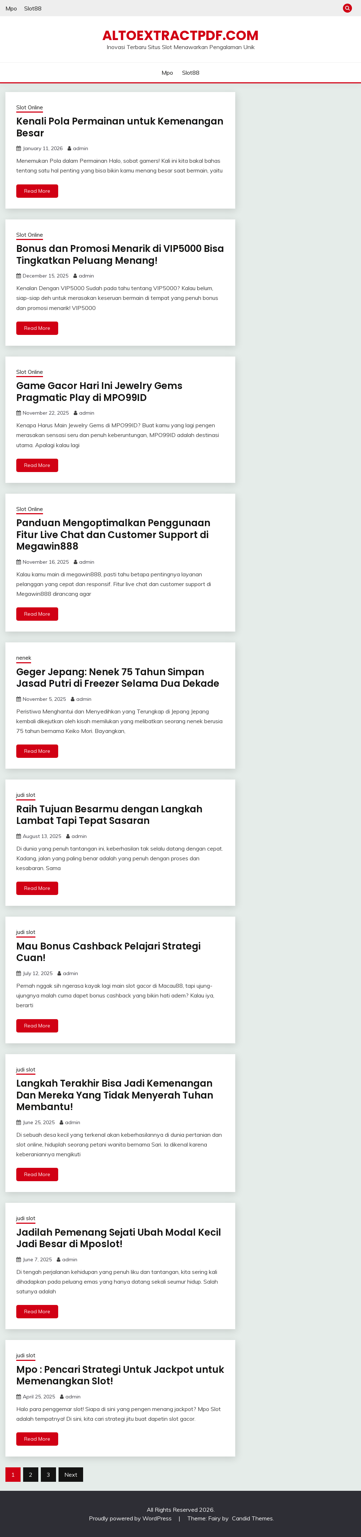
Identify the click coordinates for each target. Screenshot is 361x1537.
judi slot (25, 794)
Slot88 (33, 8)
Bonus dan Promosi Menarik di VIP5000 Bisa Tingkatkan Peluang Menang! (120, 254)
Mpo (11, 8)
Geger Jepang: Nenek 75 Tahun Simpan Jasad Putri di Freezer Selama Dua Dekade (117, 677)
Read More (37, 191)
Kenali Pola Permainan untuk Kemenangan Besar (119, 127)
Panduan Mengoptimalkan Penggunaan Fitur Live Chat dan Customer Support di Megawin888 (113, 534)
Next (70, 1474)
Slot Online (29, 107)
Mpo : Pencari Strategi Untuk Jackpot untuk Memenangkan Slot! (120, 1375)
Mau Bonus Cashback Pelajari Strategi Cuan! (108, 952)
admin (80, 148)
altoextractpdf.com (180, 35)
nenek (23, 657)
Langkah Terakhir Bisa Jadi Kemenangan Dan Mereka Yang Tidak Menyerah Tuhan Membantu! (114, 1095)
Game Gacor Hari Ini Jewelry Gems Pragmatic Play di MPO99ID (99, 391)
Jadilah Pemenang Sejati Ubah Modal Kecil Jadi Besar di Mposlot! (118, 1238)
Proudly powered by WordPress (131, 1518)
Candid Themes (252, 1518)
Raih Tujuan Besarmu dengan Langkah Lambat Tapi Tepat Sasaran (109, 815)
